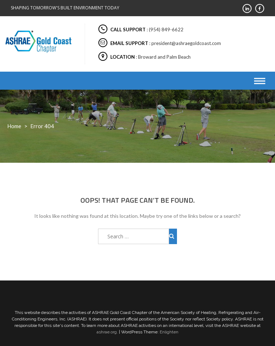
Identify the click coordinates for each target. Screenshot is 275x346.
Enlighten (169, 331)
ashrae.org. (107, 331)
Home (14, 126)
